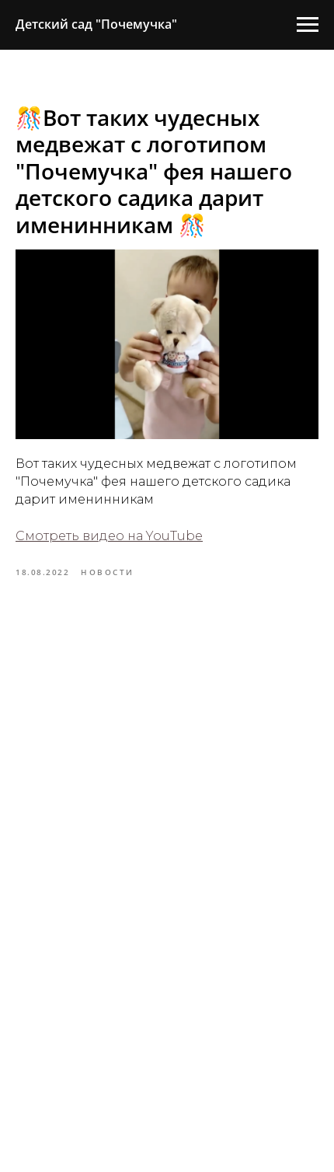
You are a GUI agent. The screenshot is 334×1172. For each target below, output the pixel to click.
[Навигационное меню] (307, 25)
